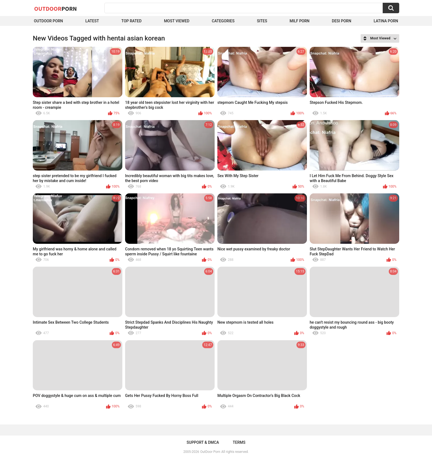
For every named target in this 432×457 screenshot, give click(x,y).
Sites (262, 21)
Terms (239, 442)
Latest (92, 21)
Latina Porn (386, 21)
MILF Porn (299, 21)
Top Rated (131, 21)
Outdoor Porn (48, 21)
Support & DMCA (203, 442)
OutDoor (55, 8)
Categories (223, 21)
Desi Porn (341, 21)
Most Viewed (176, 21)
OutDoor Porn (210, 452)
